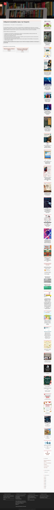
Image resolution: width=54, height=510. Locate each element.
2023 (44, 481)
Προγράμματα (45, 464)
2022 (44, 483)
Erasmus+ (4, 499)
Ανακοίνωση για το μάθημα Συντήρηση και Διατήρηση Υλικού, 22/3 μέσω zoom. (22, 49)
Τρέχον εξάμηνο (45, 467)
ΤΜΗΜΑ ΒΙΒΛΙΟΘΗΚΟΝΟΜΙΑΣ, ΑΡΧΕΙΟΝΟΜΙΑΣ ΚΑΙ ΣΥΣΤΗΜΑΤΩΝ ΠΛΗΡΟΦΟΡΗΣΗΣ (32, 0)
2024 (44, 480)
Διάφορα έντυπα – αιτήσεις (6, 497)
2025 (44, 478)
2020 (44, 486)
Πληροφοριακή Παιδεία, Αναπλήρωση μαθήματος (9, 49)
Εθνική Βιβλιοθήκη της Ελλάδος (44, 497)
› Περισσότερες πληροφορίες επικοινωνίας (20, 506)
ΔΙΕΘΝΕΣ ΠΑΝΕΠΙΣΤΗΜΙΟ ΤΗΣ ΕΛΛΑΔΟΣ (18, 0)
